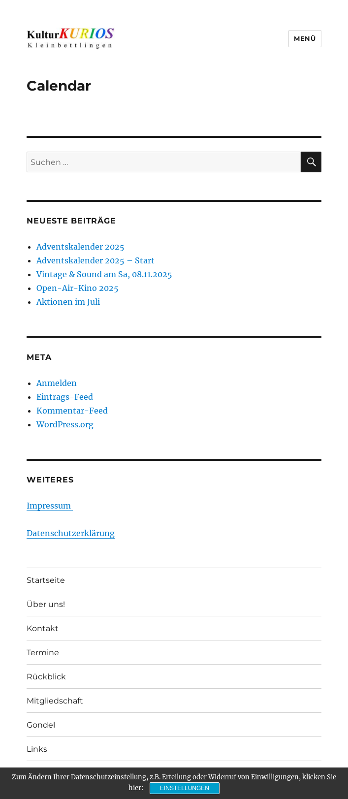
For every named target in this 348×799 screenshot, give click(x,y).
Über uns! (46, 604)
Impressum (50, 506)
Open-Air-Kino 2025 (77, 288)
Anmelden (56, 383)
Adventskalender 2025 (80, 247)
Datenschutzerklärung (71, 533)
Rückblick (46, 676)
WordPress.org (65, 424)
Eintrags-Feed (64, 397)
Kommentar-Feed (72, 410)
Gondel (41, 725)
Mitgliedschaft (55, 700)
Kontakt (43, 628)
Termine (43, 652)
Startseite (46, 580)
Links (37, 749)
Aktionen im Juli (68, 302)
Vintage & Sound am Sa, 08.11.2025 (104, 274)
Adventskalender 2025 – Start (95, 260)
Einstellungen (184, 788)
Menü (305, 38)
